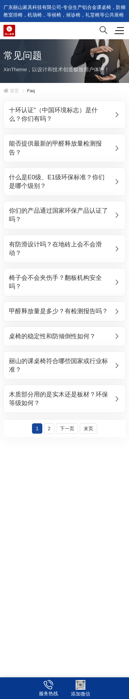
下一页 (67, 428)
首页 (11, 90)
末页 (88, 428)
